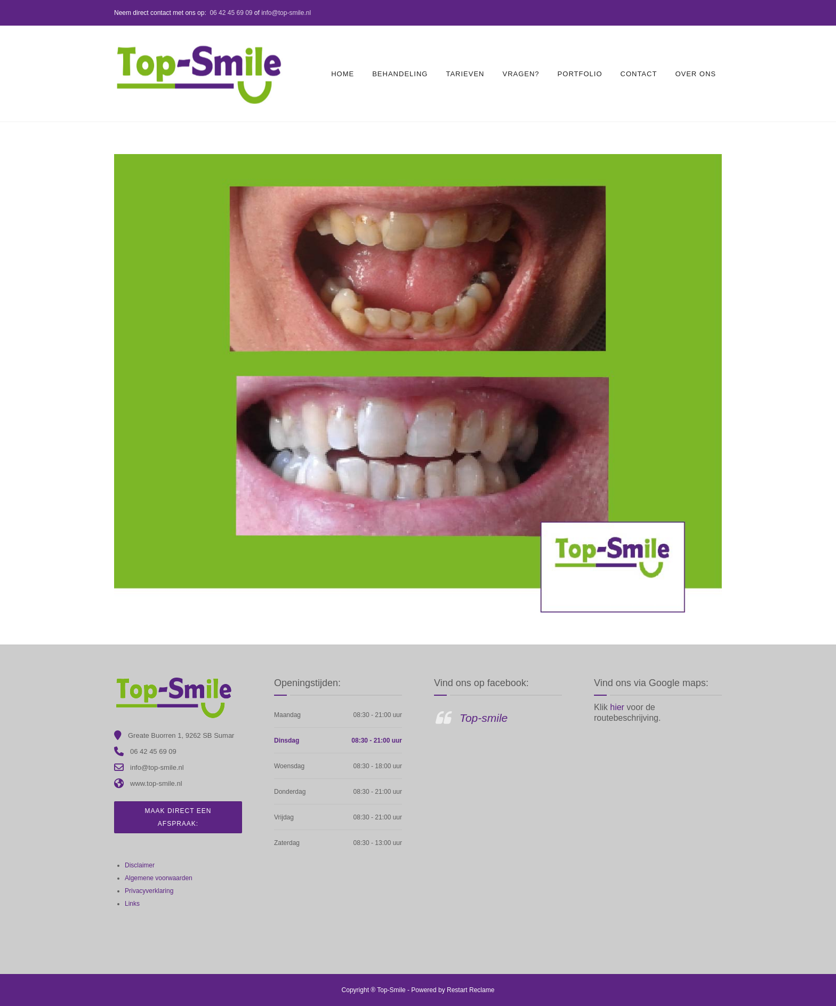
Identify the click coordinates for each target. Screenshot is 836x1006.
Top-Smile (391, 990)
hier (618, 707)
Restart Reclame (470, 990)
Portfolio (580, 74)
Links (132, 903)
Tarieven (465, 74)
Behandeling (400, 74)
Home (342, 74)
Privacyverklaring (149, 891)
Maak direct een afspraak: (178, 817)
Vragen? (520, 74)
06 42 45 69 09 (231, 13)
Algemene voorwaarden (158, 878)
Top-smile (484, 718)
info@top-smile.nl (286, 13)
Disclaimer (140, 865)
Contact (639, 74)
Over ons (695, 74)
